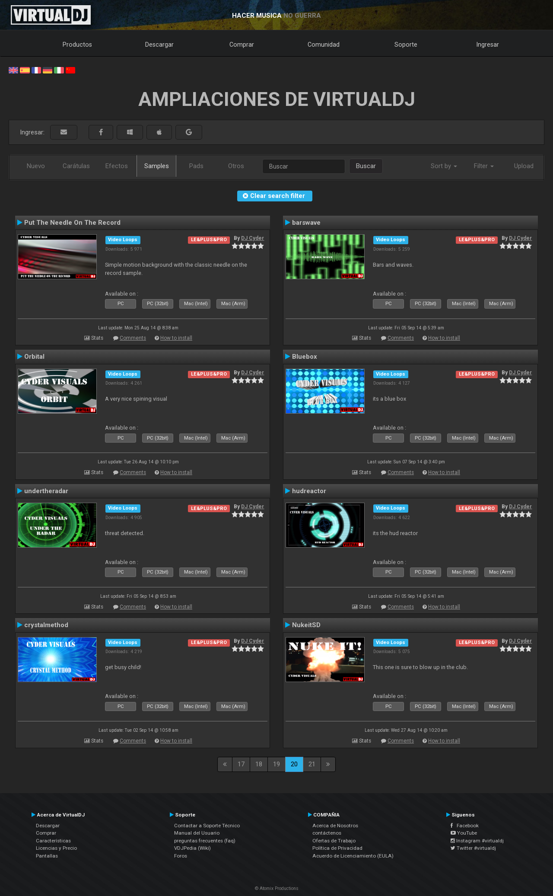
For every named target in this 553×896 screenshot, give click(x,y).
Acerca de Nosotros (335, 826)
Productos (77, 44)
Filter (484, 166)
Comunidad (324, 44)
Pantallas (47, 856)
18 (258, 764)
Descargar (159, 44)
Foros (180, 856)
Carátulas (76, 166)
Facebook (465, 826)
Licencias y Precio (56, 848)
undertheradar (46, 491)
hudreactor (309, 491)
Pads (196, 166)
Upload (524, 166)
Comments (133, 338)
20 (294, 764)
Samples (156, 166)
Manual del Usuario (196, 833)
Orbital (34, 356)
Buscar (366, 166)
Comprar (241, 44)
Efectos (116, 166)
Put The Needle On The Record (72, 222)
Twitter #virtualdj (473, 848)
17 (241, 764)
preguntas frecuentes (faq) (204, 841)
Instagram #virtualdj (477, 841)
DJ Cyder (252, 238)
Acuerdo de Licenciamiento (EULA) (353, 856)
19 (276, 764)
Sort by (444, 166)
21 (311, 764)
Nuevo (36, 166)
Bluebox (304, 356)
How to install (176, 338)
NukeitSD (306, 625)
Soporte (405, 44)
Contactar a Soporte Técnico (207, 826)
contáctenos (326, 833)
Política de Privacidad (337, 848)
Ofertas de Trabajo (334, 841)
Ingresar (488, 44)
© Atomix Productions (277, 888)
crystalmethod (46, 625)
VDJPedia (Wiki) (192, 848)
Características (53, 841)
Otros (236, 166)
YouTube (464, 833)
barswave (306, 222)
